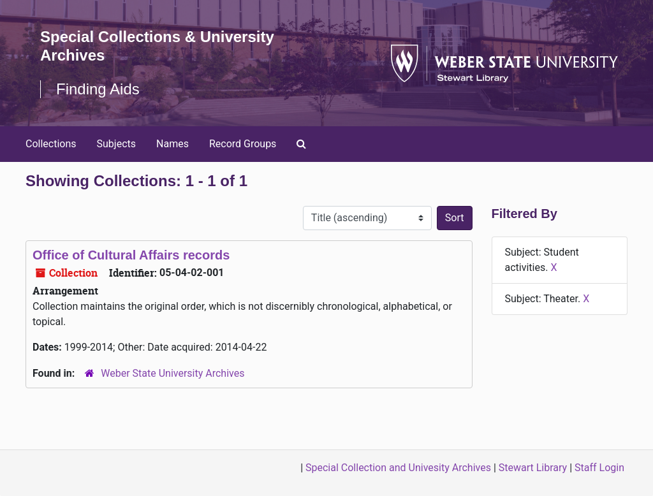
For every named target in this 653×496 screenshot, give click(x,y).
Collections (51, 144)
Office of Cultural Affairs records (131, 255)
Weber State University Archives (172, 373)
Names (172, 144)
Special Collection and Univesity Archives (398, 468)
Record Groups (242, 144)
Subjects (116, 144)
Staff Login (599, 468)
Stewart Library (533, 468)
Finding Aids (98, 89)
